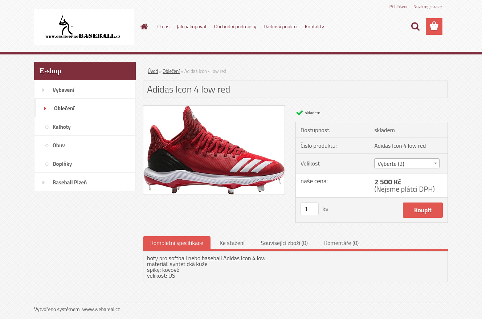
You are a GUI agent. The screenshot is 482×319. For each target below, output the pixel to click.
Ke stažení (232, 242)
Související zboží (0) (284, 242)
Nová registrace (427, 6)
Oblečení (171, 71)
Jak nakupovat (192, 26)
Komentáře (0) (341, 242)
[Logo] (84, 27)
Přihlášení (398, 6)
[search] (415, 26)
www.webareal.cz (101, 309)
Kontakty (314, 26)
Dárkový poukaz (281, 26)
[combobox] (406, 163)
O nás (163, 26)
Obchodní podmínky (235, 26)
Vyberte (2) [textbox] (390, 163)
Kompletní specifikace (176, 242)
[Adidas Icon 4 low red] (214, 108)
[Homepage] (143, 26)
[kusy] (310, 209)
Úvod (153, 71)
